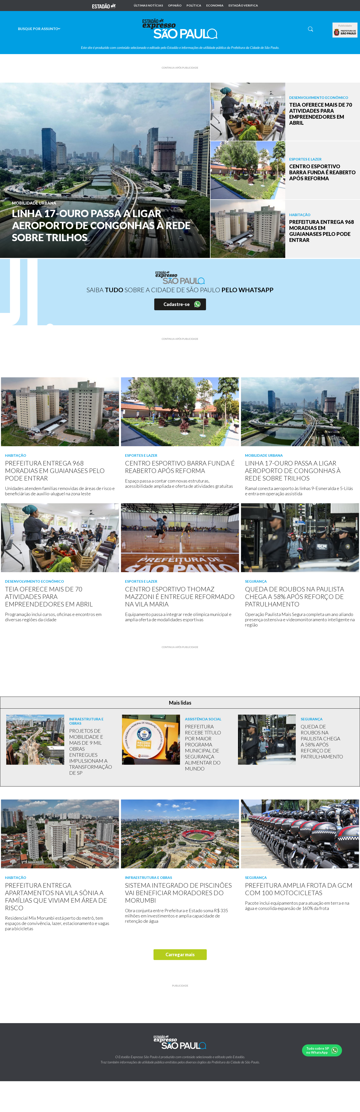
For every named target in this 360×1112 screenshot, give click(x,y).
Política (193, 5)
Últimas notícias (148, 5)
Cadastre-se (177, 304)
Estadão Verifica (243, 5)
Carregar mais (180, 954)
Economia (215, 5)
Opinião (175, 5)
